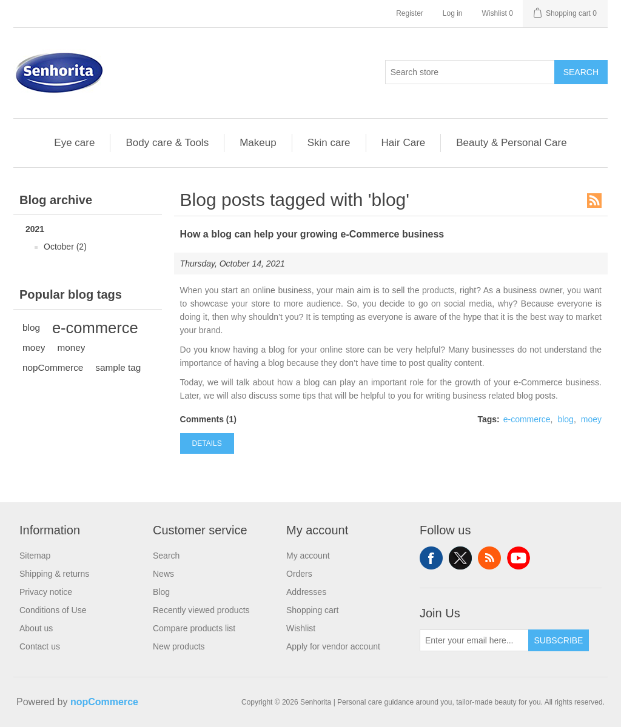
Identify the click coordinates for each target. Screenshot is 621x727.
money (71, 347)
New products (179, 646)
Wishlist (300, 628)
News (163, 574)
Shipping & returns (54, 574)
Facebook (431, 557)
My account (308, 555)
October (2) (65, 246)
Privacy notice (45, 592)
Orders (299, 574)
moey (33, 347)
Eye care (74, 142)
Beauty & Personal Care (511, 142)
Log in (453, 13)
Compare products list (194, 628)
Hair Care (403, 142)
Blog (161, 592)
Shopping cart (312, 610)
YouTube (518, 557)
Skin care (329, 142)
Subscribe (558, 640)
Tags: (488, 419)
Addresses (306, 592)
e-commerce (95, 327)
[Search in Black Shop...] (470, 72)
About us (36, 628)
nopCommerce (52, 367)
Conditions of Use (53, 610)
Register (409, 13)
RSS (594, 200)
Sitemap (34, 555)
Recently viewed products (201, 610)
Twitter (460, 557)
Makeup (258, 142)
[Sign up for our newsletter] (474, 640)
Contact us (39, 646)
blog (31, 327)
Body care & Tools (167, 142)
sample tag (118, 367)
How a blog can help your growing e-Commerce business (312, 234)
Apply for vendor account (333, 646)
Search (581, 72)
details (207, 443)
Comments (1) (208, 419)
